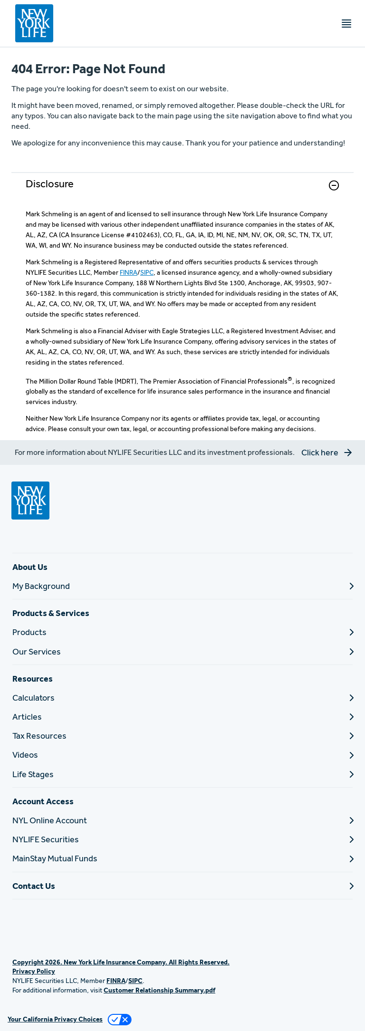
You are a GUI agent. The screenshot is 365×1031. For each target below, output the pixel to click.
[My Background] (182, 586)
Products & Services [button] (50, 613)
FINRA (128, 272)
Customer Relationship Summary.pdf (159, 990)
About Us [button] (30, 567)
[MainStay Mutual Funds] (182, 858)
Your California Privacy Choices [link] (55, 1019)
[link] (182, 191)
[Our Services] (182, 651)
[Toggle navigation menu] (346, 23)
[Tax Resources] (182, 736)
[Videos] (182, 755)
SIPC (147, 272)
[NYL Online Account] (182, 820)
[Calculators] (182, 697)
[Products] (182, 632)
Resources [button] (32, 679)
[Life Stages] (182, 774)
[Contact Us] (182, 886)
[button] (333, 185)
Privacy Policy (33, 971)
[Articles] (182, 717)
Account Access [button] (43, 801)
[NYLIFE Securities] (182, 839)
